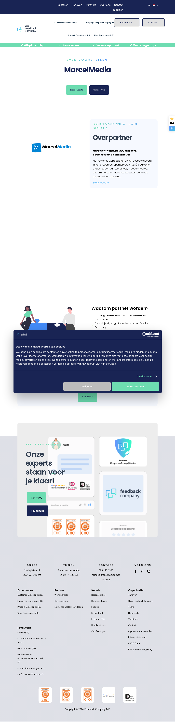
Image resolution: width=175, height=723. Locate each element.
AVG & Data (134, 644)
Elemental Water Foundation (68, 608)
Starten (152, 22)
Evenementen (98, 620)
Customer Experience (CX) (66, 23)
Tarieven (77, 5)
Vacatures (133, 620)
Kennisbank (97, 614)
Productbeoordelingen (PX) (30, 669)
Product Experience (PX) (79, 35)
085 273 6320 (106, 571)
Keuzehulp (126, 22)
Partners (91, 5)
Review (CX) (23, 633)
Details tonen (144, 376)
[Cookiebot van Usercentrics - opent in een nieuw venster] (144, 334)
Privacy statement (137, 638)
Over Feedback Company (140, 602)
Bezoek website (73, 90)
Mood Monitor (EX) (26, 649)
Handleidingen (98, 626)
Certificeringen (98, 632)
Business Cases (99, 602)
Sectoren (63, 5)
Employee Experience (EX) (98, 23)
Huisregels (133, 614)
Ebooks (95, 608)
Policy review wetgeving (140, 650)
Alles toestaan (135, 386)
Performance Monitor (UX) (30, 675)
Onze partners (61, 602)
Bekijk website (101, 182)
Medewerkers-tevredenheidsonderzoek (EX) (30, 659)
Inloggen (118, 10)
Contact (118, 5)
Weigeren (87, 386)
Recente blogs (98, 596)
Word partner (102, 90)
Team (131, 608)
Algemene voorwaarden (140, 632)
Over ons (105, 5)
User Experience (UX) (104, 35)
